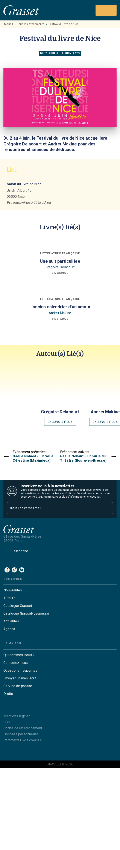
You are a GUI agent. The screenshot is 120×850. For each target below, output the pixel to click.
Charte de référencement (22, 728)
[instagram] (14, 570)
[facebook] (7, 570)
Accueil (8, 24)
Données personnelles (21, 734)
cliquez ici (93, 496)
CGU (6, 722)
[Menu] (106, 10)
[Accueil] (21, 10)
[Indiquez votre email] (54, 508)
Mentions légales (16, 716)
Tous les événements (30, 24)
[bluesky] (21, 570)
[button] (60, 395)
